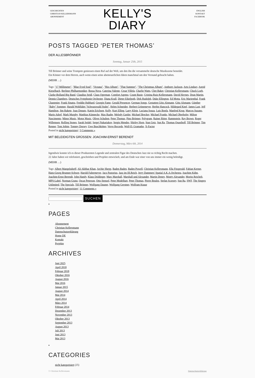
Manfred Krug (176, 110)
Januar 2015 (61, 287)
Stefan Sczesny (168, 180)
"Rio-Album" (111, 86)
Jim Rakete (66, 110)
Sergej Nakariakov (102, 122)
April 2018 (61, 267)
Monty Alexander (175, 176)
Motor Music (84, 118)
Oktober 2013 (62, 318)
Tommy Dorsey (78, 126)
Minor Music (69, 118)
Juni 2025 (60, 263)
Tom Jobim (63, 126)
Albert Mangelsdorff (65, 168)
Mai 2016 (60, 283)
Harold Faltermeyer (91, 172)
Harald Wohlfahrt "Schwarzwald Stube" (88, 106)
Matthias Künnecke (89, 114)
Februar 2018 (62, 271)
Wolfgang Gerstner (119, 184)
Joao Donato (79, 110)
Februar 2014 (62, 306)
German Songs (139, 102)
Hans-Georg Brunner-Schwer (64, 172)
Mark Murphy (70, 114)
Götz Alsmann (182, 102)
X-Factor (150, 126)
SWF (189, 180)
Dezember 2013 (63, 310)
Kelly (108, 110)
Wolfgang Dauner (98, 184)
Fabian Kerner (193, 168)
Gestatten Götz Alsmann (161, 102)
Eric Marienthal (189, 98)
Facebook (199, 17)
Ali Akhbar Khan (87, 168)
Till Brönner (193, 122)
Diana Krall (110, 98)
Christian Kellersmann (63, 14)
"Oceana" (98, 86)
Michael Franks (159, 114)
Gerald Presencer (121, 102)
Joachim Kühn (190, 172)
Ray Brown (188, 118)
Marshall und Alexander (136, 176)
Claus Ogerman (102, 94)
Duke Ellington (161, 98)
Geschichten (57, 11)
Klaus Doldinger (96, 176)
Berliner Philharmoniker (74, 90)
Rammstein (174, 118)
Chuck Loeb (196, 90)
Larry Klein (132, 110)
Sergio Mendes (121, 122)
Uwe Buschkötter (97, 126)
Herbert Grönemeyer (140, 106)
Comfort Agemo (119, 94)
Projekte (59, 243)
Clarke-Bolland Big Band (62, 94)
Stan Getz (151, 122)
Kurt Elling (118, 110)
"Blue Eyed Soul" (82, 86)
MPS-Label (55, 180)
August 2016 (62, 279)
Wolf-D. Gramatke (134, 126)
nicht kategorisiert (68, 130)
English (200, 11)
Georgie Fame (103, 102)
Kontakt (200, 14)
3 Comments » (87, 130)
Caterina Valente (111, 90)
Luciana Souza (147, 110)
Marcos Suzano (194, 110)
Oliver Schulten (101, 118)
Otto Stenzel (102, 180)
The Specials (67, 184)
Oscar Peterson (87, 180)
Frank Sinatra (68, 102)
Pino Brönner (133, 118)
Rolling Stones (69, 122)
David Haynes (181, 94)
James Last (194, 106)
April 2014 (61, 299)
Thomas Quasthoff (176, 122)
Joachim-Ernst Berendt (61, 176)
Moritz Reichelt (194, 176)
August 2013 (62, 326)
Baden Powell (135, 168)
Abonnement (57, 17)
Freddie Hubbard (85, 102)
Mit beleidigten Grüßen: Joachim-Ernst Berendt (91, 137)
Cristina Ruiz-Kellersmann (158, 94)
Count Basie (136, 94)
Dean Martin (196, 94)
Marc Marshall (114, 176)
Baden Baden (120, 168)
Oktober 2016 (62, 275)
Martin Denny (157, 176)
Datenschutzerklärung (66, 231)
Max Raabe (107, 114)
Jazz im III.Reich (128, 172)
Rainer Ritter (160, 118)
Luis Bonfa (162, 110)
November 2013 (63, 314)
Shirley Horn (137, 122)
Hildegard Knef (179, 106)
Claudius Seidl (84, 94)
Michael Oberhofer (178, 114)
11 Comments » (88, 188)
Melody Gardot (122, 114)
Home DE (60, 235)
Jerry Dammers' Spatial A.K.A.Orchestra (159, 172)
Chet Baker (157, 90)
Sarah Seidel (84, 122)
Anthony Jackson (173, 86)
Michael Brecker (140, 114)
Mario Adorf (55, 114)
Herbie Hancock (160, 106)
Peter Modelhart (119, 180)
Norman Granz (70, 180)
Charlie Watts (143, 90)
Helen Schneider (119, 106)
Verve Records (115, 126)
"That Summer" (128, 86)
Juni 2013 (60, 334)
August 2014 (62, 291)
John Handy (80, 176)
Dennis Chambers (58, 98)
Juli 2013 (60, 330)
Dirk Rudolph (144, 98)
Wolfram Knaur (139, 184)
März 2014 (61, 302)
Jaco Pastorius (109, 172)
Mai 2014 (60, 295)
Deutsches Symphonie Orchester (86, 98)
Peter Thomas (118, 118)
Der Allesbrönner (65, 55)
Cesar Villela (128, 90)
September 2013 (63, 322)
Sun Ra (161, 122)
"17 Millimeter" (63, 86)
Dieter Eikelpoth (126, 98)
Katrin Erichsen (95, 110)
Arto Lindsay (190, 86)
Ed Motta (175, 98)
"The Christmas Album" (150, 86)
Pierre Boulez (152, 180)
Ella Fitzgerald (177, 168)
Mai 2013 (60, 338)
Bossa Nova (94, 90)
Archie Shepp (104, 168)
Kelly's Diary (127, 19)
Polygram (147, 118)
